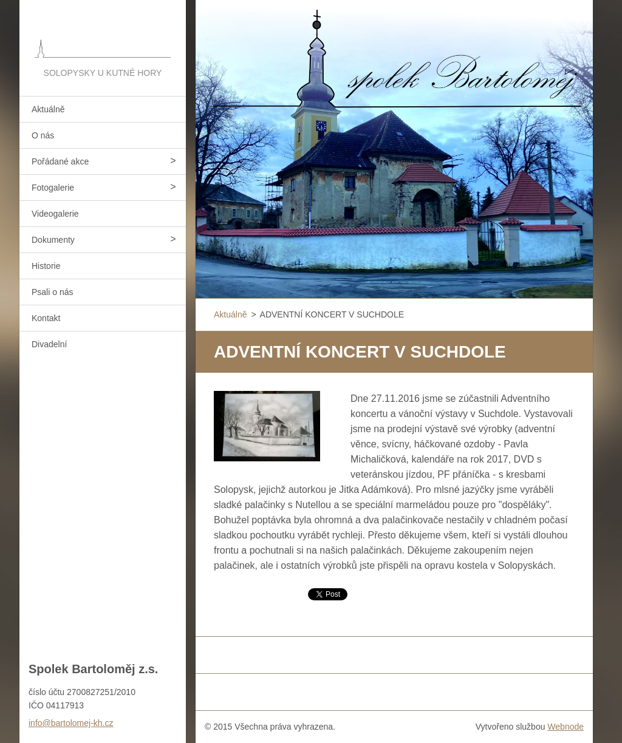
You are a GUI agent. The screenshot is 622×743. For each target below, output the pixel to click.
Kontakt (46, 318)
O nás (43, 135)
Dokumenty (53, 240)
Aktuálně (48, 109)
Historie (46, 266)
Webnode (565, 726)
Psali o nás (52, 292)
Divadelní (49, 344)
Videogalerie (55, 214)
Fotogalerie (53, 187)
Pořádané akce (60, 161)
